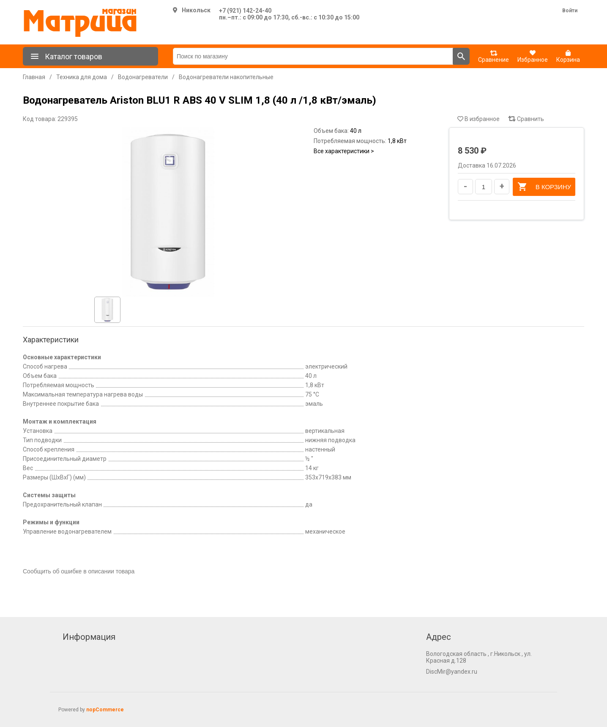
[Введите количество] (483, 186)
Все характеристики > (344, 151)
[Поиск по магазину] (313, 56)
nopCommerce (105, 710)
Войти (569, 11)
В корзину (544, 187)
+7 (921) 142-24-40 (245, 10)
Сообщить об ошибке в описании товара (78, 571)
